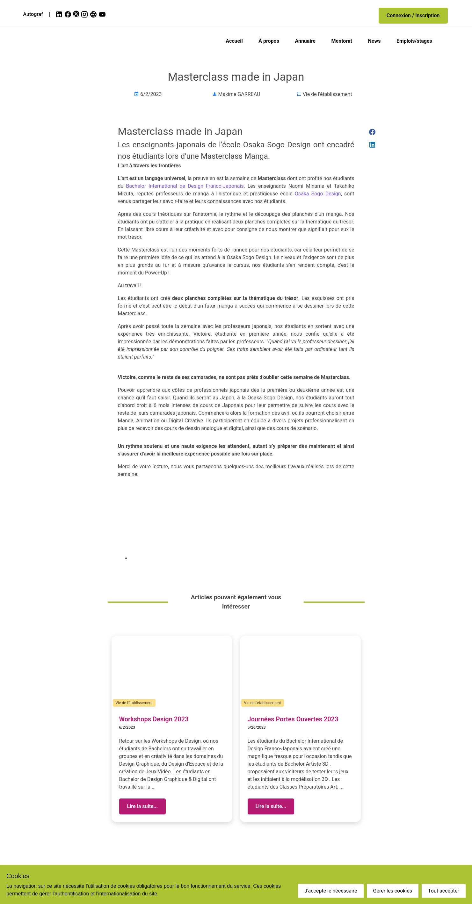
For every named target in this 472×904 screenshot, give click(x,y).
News (374, 41)
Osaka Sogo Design (318, 194)
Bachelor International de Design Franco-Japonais (184, 186)
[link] (59, 14)
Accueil (234, 41)
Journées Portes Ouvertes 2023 (293, 719)
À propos (268, 41)
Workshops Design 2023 (154, 719)
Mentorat (341, 41)
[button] (413, 16)
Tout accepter (443, 891)
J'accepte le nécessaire (330, 891)
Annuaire (305, 41)
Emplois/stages (414, 41)
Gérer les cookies (392, 891)
